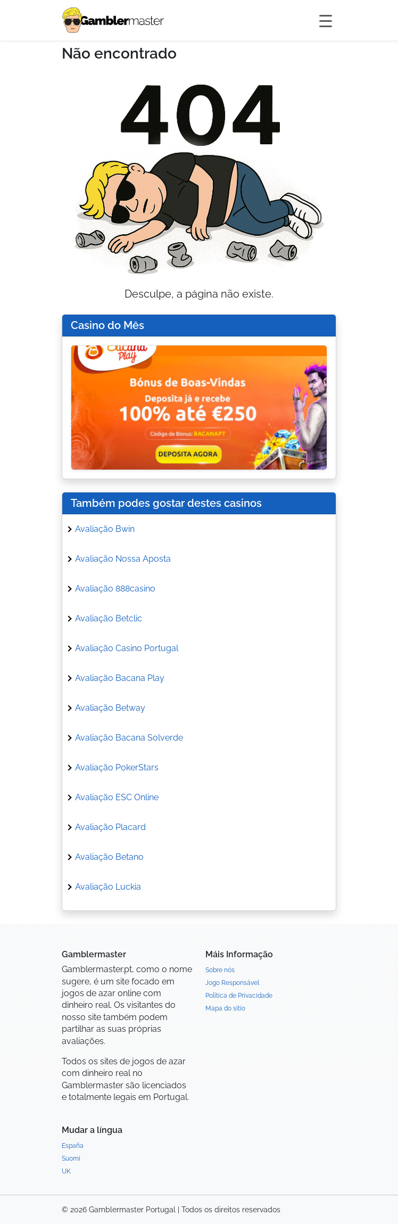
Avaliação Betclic (108, 618)
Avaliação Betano (109, 857)
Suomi (71, 1158)
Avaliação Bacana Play (119, 678)
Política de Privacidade (238, 995)
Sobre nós (220, 970)
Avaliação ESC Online (117, 797)
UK (66, 1171)
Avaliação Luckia (108, 887)
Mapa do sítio (225, 1008)
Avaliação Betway (110, 708)
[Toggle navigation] (325, 20)
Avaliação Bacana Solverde (129, 738)
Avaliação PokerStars (117, 767)
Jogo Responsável (232, 983)
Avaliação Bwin (105, 529)
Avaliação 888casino (115, 589)
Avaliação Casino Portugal (126, 648)
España (73, 1145)
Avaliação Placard (110, 827)
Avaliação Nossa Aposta (123, 559)
